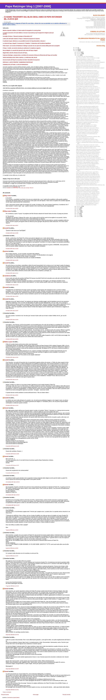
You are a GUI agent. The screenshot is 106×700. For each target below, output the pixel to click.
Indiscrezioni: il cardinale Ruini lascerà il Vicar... (87, 139)
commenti (14, 187)
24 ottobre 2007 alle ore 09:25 (12, 208)
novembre (78, 53)
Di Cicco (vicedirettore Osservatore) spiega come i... (88, 150)
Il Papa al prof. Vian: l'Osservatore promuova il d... (88, 160)
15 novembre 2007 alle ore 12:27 (12, 505)
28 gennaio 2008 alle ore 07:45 (12, 634)
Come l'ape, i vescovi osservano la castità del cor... (88, 75)
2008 (76, 49)
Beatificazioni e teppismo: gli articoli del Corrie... (87, 122)
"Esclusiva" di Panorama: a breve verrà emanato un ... (88, 116)
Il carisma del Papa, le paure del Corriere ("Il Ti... (87, 166)
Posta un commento (7, 692)
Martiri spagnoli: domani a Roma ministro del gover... (88, 152)
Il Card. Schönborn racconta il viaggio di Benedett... (88, 110)
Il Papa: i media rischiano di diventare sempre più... (88, 95)
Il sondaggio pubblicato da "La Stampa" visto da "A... (88, 88)
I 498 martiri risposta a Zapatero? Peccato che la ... (88, 153)
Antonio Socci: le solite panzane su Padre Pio (86, 196)
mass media (21, 187)
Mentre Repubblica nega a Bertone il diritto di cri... (87, 202)
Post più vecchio (66, 694)
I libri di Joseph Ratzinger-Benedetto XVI (95, 33)
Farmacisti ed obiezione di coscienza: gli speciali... (88, 92)
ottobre (78, 55)
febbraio (78, 216)
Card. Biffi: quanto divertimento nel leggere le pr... (87, 173)
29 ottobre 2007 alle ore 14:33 (12, 405)
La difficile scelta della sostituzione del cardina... (87, 79)
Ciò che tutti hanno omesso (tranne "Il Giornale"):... (88, 120)
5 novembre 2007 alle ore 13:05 (12, 453)
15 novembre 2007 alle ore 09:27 (12, 494)
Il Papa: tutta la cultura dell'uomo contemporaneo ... (88, 189)
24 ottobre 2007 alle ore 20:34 (12, 339)
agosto (78, 207)
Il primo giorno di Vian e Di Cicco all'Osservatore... (88, 163)
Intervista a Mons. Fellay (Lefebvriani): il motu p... (87, 203)
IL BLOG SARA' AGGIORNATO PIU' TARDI (86, 204)
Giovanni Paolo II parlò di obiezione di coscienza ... (88, 82)
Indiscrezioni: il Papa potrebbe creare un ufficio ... (87, 162)
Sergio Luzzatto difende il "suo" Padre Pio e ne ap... (88, 100)
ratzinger (27, 187)
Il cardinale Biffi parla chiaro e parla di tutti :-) (86, 183)
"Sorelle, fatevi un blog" (81, 135)
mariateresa (7, 275)
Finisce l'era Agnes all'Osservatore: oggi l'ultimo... (87, 172)
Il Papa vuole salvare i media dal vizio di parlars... (87, 73)
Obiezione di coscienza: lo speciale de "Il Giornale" (88, 99)
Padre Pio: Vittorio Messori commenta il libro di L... (88, 182)
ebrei (17, 187)
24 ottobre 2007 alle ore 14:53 (12, 284)
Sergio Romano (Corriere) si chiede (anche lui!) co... (88, 177)
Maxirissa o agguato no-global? (83, 123)
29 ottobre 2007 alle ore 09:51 (12, 395)
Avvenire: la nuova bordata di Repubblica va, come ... (88, 199)
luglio (77, 209)
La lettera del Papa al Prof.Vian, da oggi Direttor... (87, 156)
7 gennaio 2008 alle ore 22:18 (12, 530)
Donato (6, 408)
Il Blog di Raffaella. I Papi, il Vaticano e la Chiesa (93, 17)
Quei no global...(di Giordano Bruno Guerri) (86, 126)
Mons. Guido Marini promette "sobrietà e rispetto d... (88, 168)
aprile (77, 213)
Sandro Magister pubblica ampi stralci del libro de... (88, 174)
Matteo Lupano (8, 341)
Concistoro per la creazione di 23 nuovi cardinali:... (88, 130)
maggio (78, 212)
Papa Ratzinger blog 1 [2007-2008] (28, 6)
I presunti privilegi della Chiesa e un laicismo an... (87, 194)
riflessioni (31, 187)
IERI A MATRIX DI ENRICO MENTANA (85, 85)
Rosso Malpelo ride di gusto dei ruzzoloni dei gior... (88, 96)
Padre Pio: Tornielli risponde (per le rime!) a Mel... (87, 141)
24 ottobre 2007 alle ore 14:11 (12, 273)
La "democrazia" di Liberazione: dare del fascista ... (88, 83)
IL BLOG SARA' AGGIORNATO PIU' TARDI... (86, 125)
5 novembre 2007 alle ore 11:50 (12, 446)
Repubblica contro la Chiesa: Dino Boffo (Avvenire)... (88, 176)
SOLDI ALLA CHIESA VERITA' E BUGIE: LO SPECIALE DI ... (90, 159)
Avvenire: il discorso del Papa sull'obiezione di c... (87, 76)
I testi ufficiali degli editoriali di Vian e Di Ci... (86, 147)
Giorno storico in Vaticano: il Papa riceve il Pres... (87, 187)
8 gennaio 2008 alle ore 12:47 (12, 555)
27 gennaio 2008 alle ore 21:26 (12, 586)
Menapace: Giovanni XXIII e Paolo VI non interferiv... (88, 63)
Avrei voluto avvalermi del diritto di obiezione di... (87, 107)
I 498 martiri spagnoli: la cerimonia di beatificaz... (87, 132)
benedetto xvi (9, 187)
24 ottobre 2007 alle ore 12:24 (12, 248)
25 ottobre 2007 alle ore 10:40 (12, 357)
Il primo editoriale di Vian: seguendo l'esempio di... (88, 155)
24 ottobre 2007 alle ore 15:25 (12, 296)
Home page (35, 694)
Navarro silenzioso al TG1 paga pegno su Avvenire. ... (88, 112)
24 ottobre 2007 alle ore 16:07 (12, 310)
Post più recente (5, 694)
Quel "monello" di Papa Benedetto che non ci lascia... (88, 60)
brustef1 (6, 228)
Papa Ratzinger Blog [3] (99, 24)
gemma (6, 251)
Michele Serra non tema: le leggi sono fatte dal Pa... (88, 102)
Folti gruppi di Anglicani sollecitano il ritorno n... (87, 115)
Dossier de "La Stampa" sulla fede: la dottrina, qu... (88, 90)
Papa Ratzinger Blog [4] (99, 23)
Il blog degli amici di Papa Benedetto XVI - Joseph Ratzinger (91, 18)
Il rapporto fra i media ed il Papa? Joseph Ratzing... (88, 191)
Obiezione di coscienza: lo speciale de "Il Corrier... (87, 98)
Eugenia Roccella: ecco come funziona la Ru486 (87, 72)
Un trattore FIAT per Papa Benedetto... (85, 56)
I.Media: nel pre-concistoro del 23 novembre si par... (88, 65)
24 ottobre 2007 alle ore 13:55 (12, 260)
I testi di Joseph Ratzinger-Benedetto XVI (95, 26)
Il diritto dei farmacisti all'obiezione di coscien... (87, 70)
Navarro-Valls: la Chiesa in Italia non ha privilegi (87, 117)
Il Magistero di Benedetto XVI (97, 19)
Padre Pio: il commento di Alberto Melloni (85, 165)
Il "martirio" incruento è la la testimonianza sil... (87, 133)
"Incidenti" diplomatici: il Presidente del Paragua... (87, 113)
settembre (78, 206)
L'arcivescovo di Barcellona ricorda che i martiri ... (87, 145)
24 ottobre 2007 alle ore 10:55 (12, 233)
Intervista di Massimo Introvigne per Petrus (86, 93)
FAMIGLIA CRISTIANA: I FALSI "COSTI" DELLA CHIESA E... (90, 77)
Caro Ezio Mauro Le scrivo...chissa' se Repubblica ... (88, 80)
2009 (76, 47)
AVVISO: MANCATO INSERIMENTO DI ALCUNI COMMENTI (90, 62)
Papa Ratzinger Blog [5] (99, 22)
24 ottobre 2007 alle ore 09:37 (12, 225)
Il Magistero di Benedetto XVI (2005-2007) (95, 20)
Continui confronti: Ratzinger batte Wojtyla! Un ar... (88, 179)
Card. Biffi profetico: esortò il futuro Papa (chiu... (87, 197)
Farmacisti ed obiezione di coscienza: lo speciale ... (88, 89)
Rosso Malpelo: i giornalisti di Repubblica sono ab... (88, 200)
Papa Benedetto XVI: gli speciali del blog (95, 27)
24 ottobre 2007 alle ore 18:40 (12, 319)
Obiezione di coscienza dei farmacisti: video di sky (88, 66)
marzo (78, 215)
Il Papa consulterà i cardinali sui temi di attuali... (87, 190)
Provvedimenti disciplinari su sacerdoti (85, 138)
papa (25, 187)
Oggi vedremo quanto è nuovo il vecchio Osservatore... (89, 149)
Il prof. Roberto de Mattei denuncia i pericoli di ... (87, 86)
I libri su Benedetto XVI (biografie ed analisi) (94, 34)
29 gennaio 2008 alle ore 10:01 (12, 689)
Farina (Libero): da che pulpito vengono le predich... (88, 180)
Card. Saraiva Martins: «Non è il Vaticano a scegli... (88, 57)
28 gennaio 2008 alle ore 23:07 (12, 668)
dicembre (78, 52)
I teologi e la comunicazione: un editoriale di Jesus (88, 193)
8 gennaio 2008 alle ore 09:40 (12, 548)
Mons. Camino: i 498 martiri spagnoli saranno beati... (88, 146)
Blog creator (7, 195)
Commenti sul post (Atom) (13, 697)
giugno (78, 210)
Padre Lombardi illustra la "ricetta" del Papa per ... (87, 129)
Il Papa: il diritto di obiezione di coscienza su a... (87, 119)
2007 (76, 50)
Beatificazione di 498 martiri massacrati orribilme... (88, 128)
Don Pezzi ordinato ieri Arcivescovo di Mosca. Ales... (88, 136)
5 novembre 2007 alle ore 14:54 (12, 473)
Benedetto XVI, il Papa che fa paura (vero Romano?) (88, 157)
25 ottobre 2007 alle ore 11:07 (12, 379)
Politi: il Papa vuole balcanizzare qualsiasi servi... (87, 106)
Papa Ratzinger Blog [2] (99, 25)
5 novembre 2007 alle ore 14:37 (12, 465)
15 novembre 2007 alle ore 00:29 (12, 481)
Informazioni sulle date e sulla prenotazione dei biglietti (92, 42)
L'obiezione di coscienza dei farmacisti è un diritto (87, 109)
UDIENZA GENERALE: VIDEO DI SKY (85, 59)
